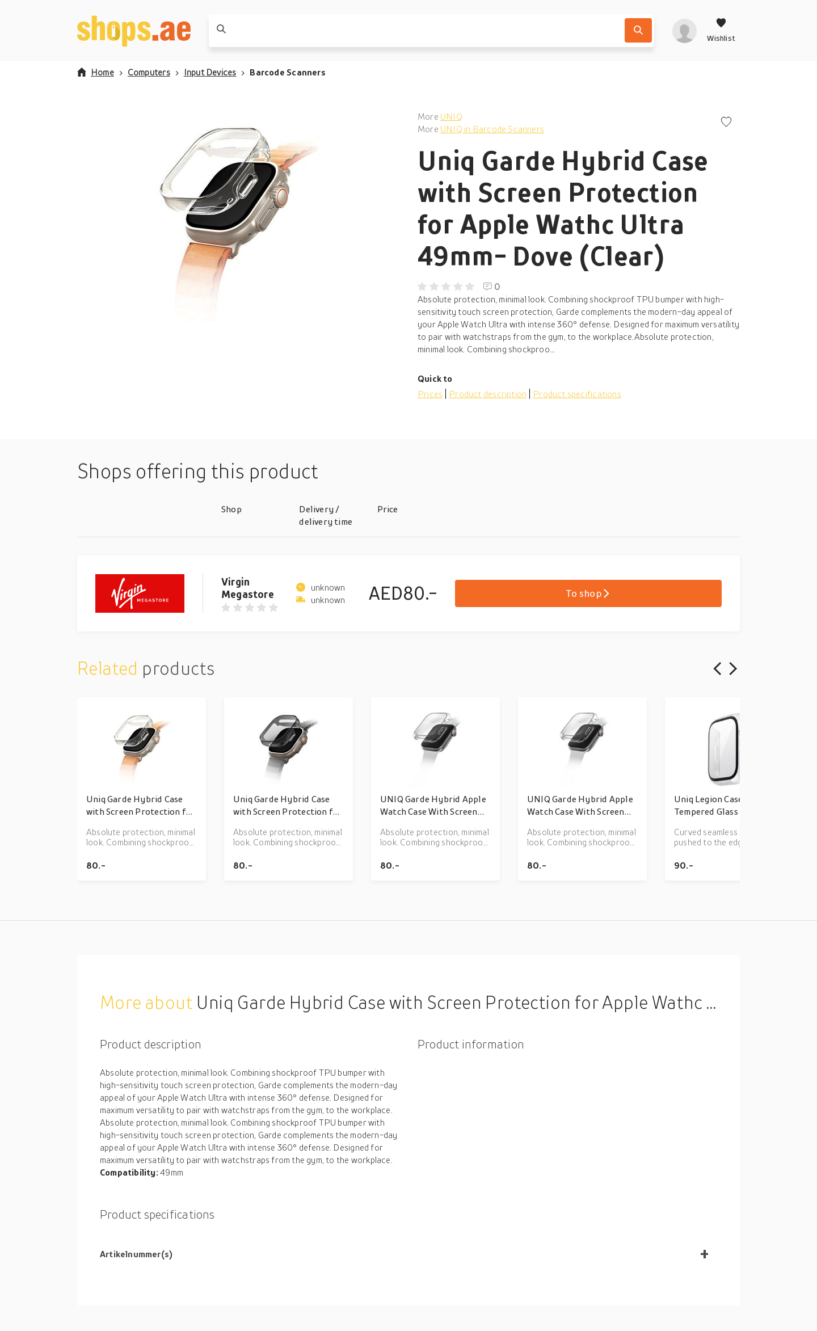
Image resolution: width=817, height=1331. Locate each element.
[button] (238, 223)
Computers (149, 72)
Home (95, 72)
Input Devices (210, 72)
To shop (588, 593)
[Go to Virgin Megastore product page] (149, 593)
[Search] (638, 30)
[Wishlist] (721, 30)
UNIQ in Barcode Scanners (492, 129)
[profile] (684, 30)
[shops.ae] (134, 31)
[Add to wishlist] (726, 123)
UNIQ (451, 116)
